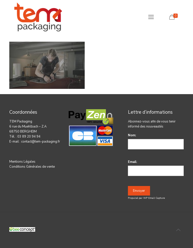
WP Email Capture (154, 198)
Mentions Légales (22, 161)
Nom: (132, 135)
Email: (132, 162)
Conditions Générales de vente (32, 166)
